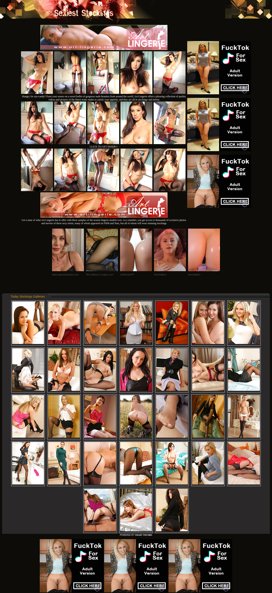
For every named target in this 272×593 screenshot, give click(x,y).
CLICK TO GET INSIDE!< (104, 146)
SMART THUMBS (143, 535)
